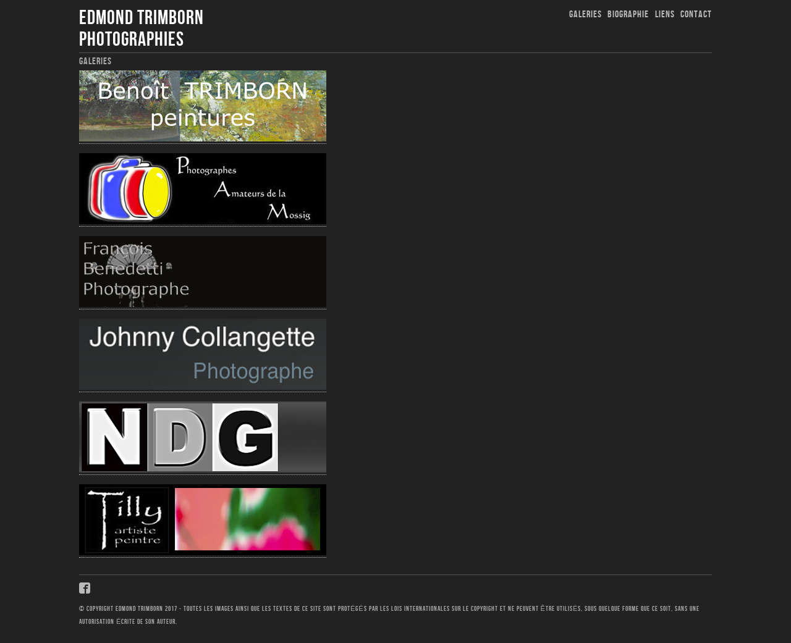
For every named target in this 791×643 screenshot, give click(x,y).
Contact (696, 14)
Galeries (585, 14)
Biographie (628, 14)
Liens (665, 14)
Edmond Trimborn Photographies (141, 29)
